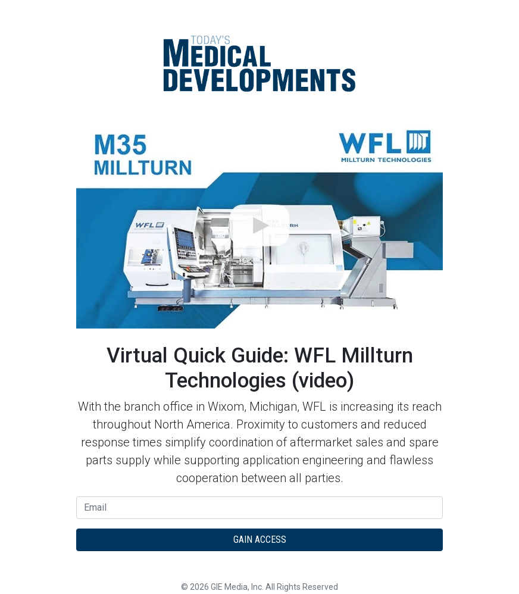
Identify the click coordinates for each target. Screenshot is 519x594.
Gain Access (259, 539)
